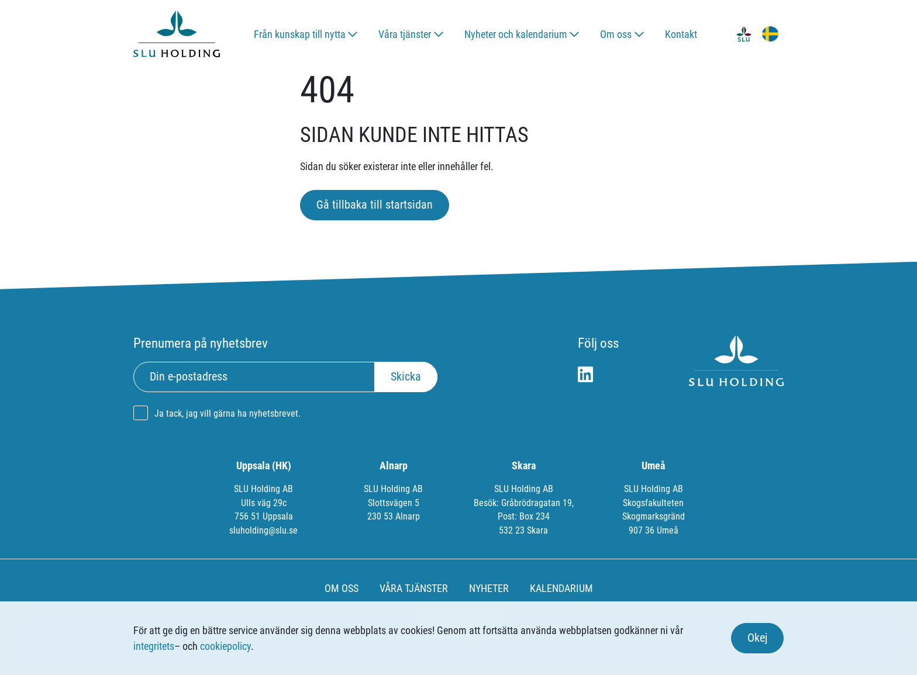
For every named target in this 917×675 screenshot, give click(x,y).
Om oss (616, 34)
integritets (153, 646)
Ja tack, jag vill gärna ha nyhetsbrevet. (227, 413)
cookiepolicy (225, 646)
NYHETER (489, 588)
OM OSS (341, 588)
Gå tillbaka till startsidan (374, 205)
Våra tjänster (404, 34)
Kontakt (681, 34)
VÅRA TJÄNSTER (414, 588)
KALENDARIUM (561, 588)
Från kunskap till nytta (300, 34)
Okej (757, 638)
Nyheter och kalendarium (515, 34)
